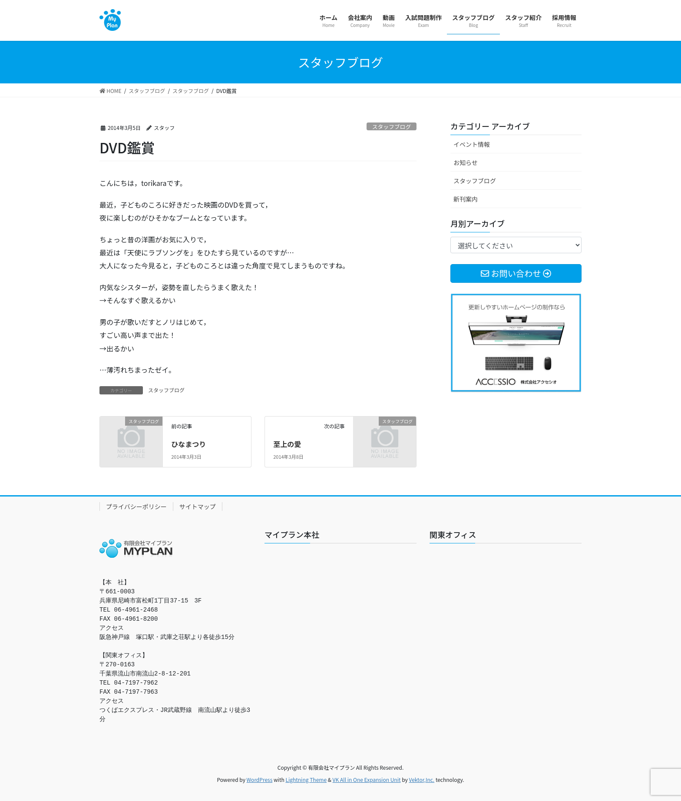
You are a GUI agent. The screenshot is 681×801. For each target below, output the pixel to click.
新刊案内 (465, 199)
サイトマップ (197, 506)
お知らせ (465, 162)
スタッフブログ (391, 126)
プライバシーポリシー (136, 506)
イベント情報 (471, 144)
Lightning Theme (306, 779)
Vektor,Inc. (421, 779)
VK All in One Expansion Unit (367, 779)
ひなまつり (188, 444)
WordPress (260, 779)
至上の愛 (287, 444)
